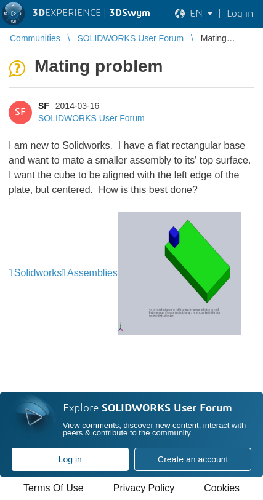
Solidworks (38, 273)
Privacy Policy (144, 488)
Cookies (222, 488)
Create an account (193, 459)
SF (43, 106)
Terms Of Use (53, 488)
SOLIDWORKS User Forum (91, 118)
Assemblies (92, 273)
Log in (70, 459)
